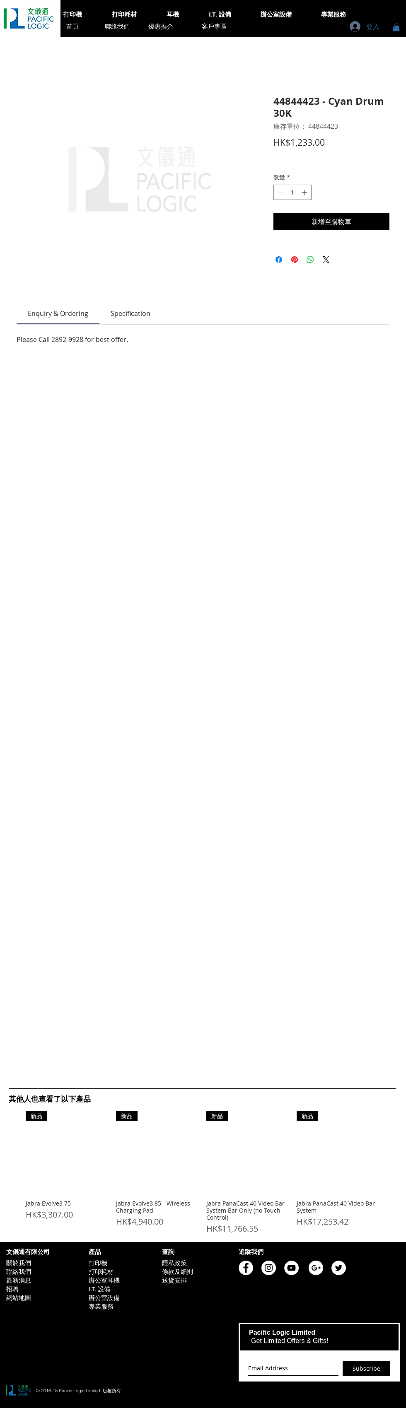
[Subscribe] (366, 1368)
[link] (58, 313)
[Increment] (305, 192)
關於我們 (18, 1263)
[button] (396, 27)
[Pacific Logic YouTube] (291, 1268)
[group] (202, 1173)
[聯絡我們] (117, 26)
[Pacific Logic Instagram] (268, 1268)
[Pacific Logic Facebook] (246, 1268)
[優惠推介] (161, 26)
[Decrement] (280, 192)
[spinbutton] (292, 192)
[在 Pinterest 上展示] (295, 260)
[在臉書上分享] (279, 260)
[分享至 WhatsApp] (310, 260)
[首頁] (72, 26)
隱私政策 (174, 1263)
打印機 (98, 1263)
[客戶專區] (214, 26)
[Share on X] (326, 260)
